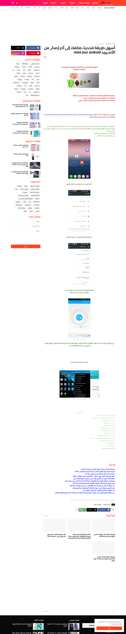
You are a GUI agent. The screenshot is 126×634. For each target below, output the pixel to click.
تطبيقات (53, 3)
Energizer (25, 82)
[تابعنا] (13, 7)
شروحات (45, 3)
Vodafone (36, 92)
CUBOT (19, 92)
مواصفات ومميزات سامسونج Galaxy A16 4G (20, 132)
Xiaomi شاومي (35, 63)
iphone (23, 76)
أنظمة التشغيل (35, 195)
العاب (24, 201)
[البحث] (13, 3)
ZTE (39, 7)
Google (20, 79)
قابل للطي (36, 205)
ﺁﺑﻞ (30, 201)
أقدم (46, 611)
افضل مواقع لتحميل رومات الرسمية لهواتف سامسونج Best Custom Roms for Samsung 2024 (79, 536)
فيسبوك (18, 201)
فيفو (77, 7)
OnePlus (28, 7)
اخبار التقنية (36, 201)
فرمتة (26, 186)
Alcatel (30, 76)
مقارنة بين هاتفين (23, 195)
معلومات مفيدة (97, 505)
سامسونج (99, 7)
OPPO (30, 67)
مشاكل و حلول (100, 44)
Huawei (37, 67)
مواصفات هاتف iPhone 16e (20, 155)
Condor (27, 79)
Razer (16, 89)
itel (27, 95)
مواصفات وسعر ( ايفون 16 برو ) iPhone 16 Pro (20, 172)
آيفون (93, 7)
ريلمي (34, 7)
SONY (18, 73)
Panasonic (16, 82)
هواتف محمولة (84, 3)
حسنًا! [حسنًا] (109, 628)
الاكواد (37, 198)
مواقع (30, 208)
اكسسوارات (19, 205)
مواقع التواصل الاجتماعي (25, 198)
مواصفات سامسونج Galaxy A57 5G (19, 114)
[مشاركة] (45, 57)
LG (13, 70)
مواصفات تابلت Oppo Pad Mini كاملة (22, 625)
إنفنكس (61, 7)
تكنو (17, 7)
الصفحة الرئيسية (110, 44)
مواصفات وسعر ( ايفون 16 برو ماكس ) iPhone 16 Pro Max (20, 164)
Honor (24, 67)
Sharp (37, 89)
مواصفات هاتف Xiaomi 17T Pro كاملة (57, 625)
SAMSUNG (25, 63)
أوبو (82, 7)
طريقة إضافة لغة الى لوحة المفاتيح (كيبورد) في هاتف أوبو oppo (104, 559)
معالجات (37, 208)
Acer (25, 92)
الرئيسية (95, 3)
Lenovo (31, 73)
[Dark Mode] (17, 3)
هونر (67, 7)
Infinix (29, 70)
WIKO (32, 82)
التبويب (63, 3)
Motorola (36, 70)
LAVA (30, 85)
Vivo (17, 63)
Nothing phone (35, 95)
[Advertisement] (63, 26)
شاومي (87, 7)
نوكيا (56, 7)
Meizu (16, 76)
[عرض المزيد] (76, 510)
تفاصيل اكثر (115, 624)
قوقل (44, 7)
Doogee (23, 89)
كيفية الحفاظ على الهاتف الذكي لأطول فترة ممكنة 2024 (104, 535)
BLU (38, 79)
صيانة (25, 211)
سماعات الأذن (21, 208)
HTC (22, 7)
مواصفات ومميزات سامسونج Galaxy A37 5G (20, 123)
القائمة (72, 3)
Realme (17, 67)
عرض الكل (46, 515)
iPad (38, 82)
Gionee (37, 85)
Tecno (37, 73)
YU (30, 92)
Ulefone (19, 85)
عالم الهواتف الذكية (103, 114)
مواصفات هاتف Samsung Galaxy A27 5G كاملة (20, 105)
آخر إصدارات (28, 205)
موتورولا (50, 7)
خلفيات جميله (24, 189)
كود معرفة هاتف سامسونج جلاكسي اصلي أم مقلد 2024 (56, 535)
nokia (18, 70)
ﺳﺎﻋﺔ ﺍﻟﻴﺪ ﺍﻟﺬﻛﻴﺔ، (34, 192)
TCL (26, 85)
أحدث (112, 611)
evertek (30, 89)
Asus (24, 73)
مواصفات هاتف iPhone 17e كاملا (20, 146)
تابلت (16, 189)
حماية (31, 211)
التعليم (37, 211)
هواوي (72, 7)
